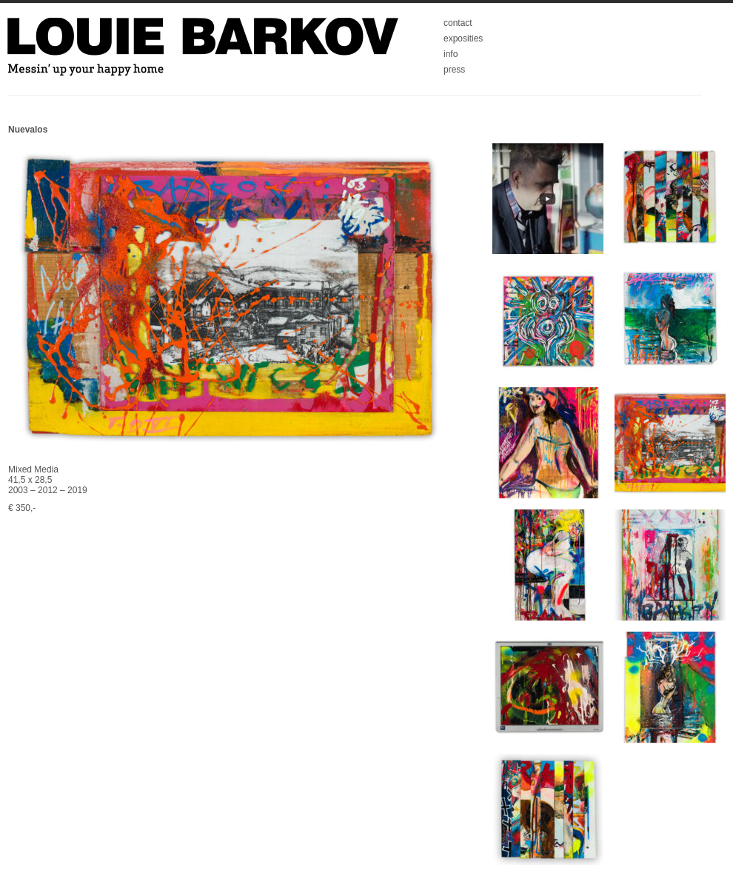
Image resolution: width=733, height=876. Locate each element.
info (451, 54)
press (454, 69)
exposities (463, 38)
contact (458, 23)
